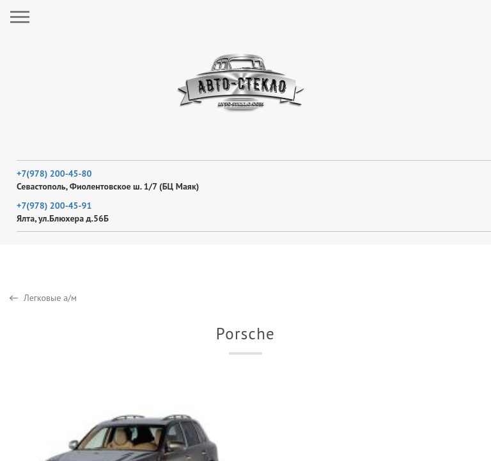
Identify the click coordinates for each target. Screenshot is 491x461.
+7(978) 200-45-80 (54, 173)
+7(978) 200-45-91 (54, 205)
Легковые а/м (50, 297)
